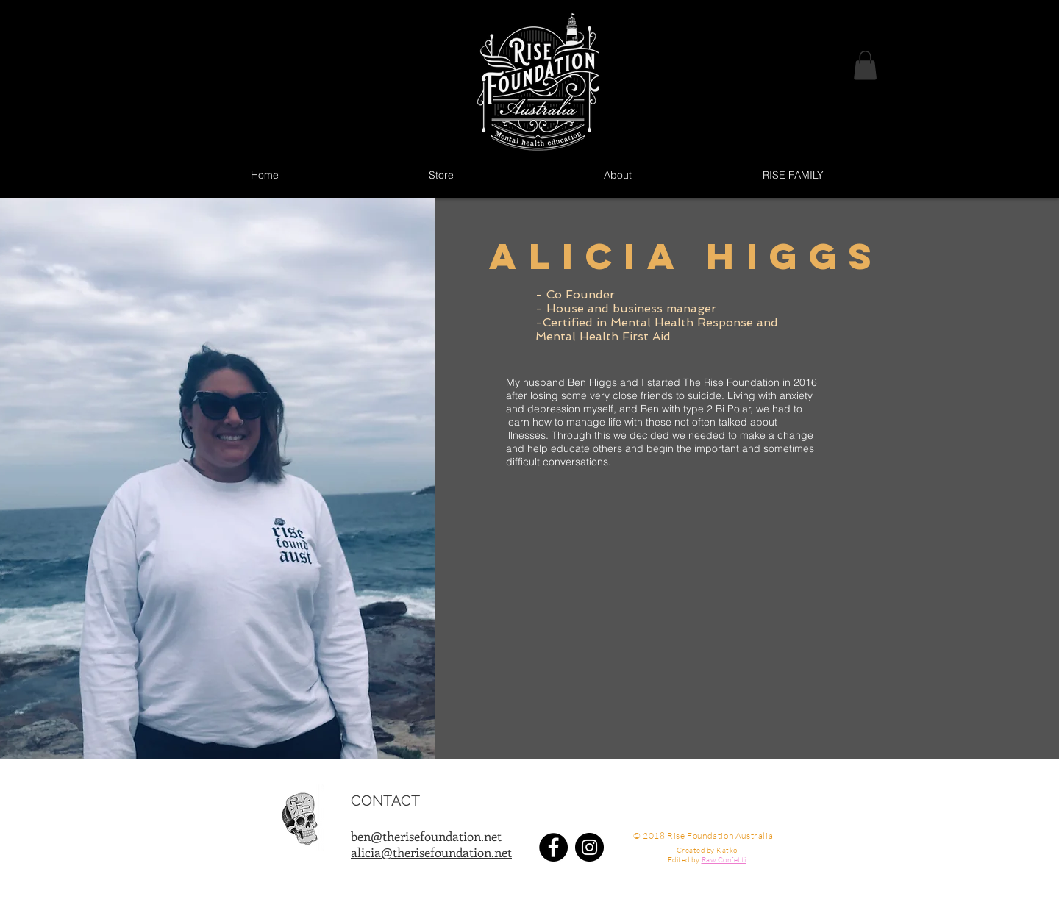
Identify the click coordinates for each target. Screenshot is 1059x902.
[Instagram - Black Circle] (589, 847)
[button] (865, 65)
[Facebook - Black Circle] (553, 847)
